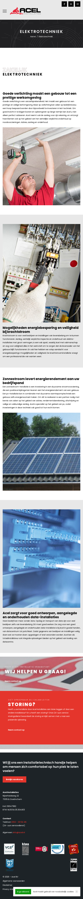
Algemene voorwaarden (14, 881)
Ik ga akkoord (23, 891)
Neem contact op (16, 730)
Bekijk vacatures (14, 779)
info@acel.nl (19, 832)
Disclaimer (7, 885)
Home (33, 36)
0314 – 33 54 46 (18, 822)
